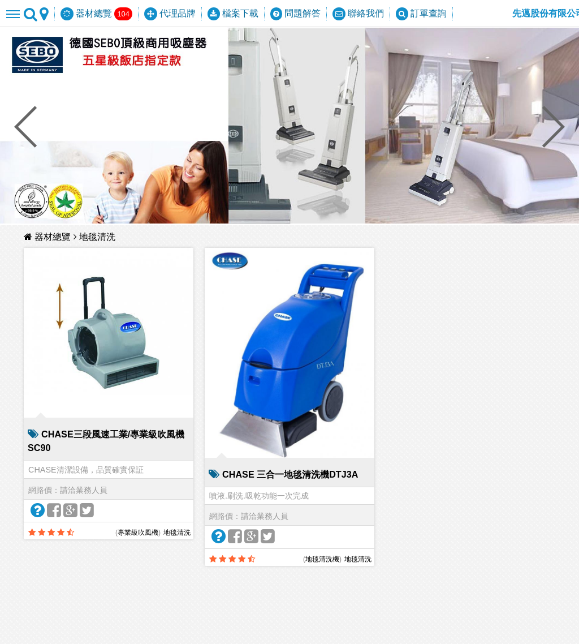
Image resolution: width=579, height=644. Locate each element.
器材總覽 (49, 237)
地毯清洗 (97, 237)
